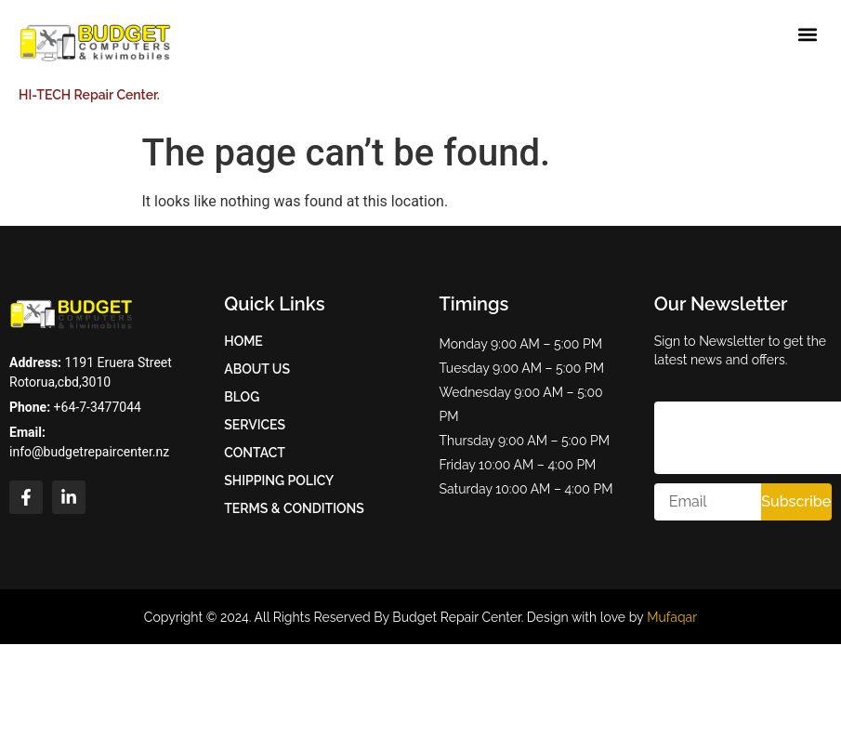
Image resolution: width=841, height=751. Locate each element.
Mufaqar (672, 617)
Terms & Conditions (294, 508)
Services (254, 424)
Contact (254, 452)
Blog (241, 396)
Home (243, 341)
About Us (257, 369)
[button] (807, 34)
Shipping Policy (279, 480)
